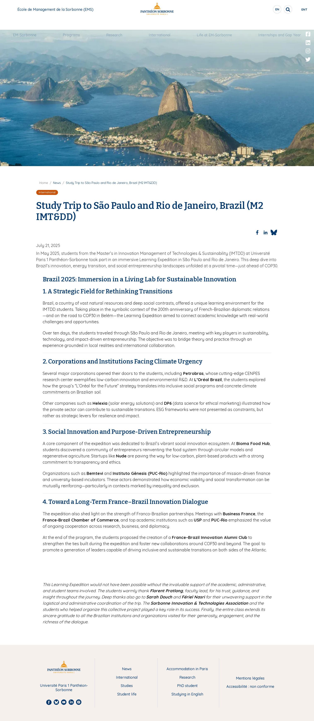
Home (43, 183)
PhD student (187, 686)
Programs (71, 24)
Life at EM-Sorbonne (214, 24)
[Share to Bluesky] (274, 232)
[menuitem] (25, 24)
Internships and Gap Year (279, 24)
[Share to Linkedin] (265, 232)
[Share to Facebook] (257, 232)
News (127, 669)
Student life (126, 694)
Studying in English (187, 694)
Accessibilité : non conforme (250, 687)
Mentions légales (250, 678)
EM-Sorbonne (25, 24)
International (159, 24)
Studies (127, 686)
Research (114, 24)
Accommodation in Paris (187, 669)
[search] (274, 9)
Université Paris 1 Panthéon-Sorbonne (64, 687)
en (263, 10)
